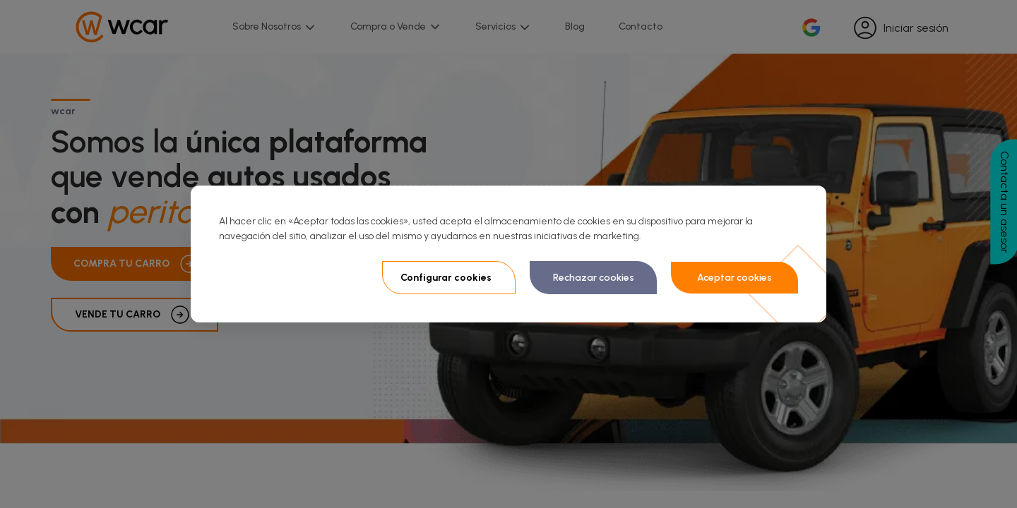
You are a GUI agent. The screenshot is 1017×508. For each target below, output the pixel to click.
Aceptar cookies (734, 278)
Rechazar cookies (593, 278)
